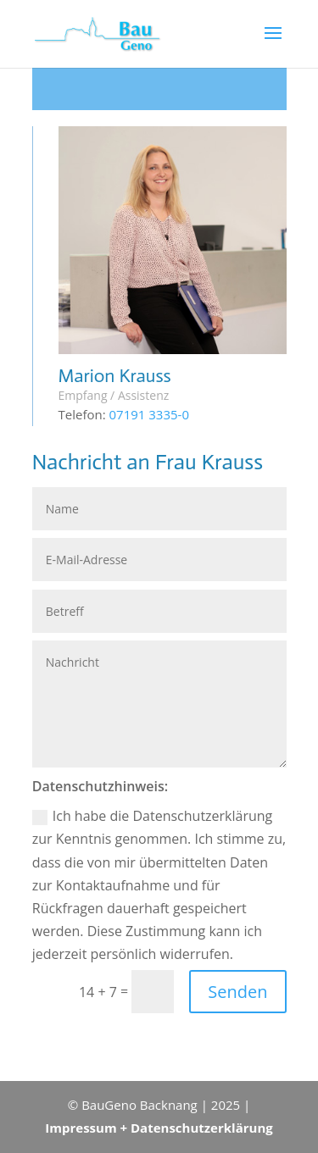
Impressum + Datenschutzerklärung (158, 1127)
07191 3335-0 (149, 414)
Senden (237, 991)
